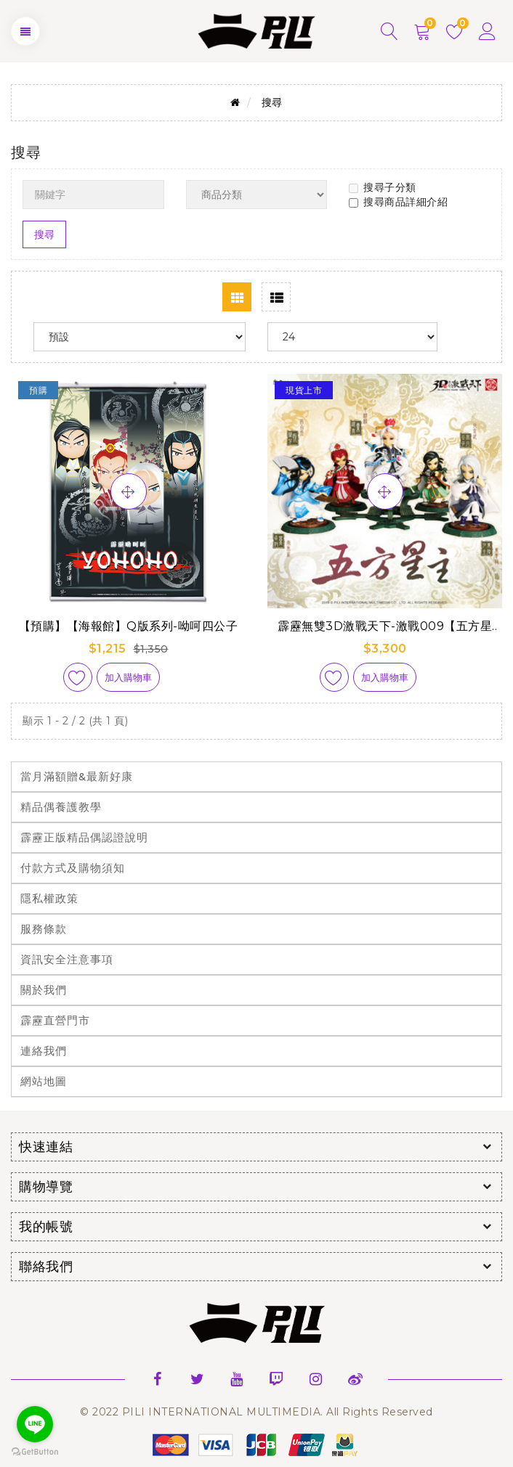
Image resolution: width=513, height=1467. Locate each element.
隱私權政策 (49, 898)
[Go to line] (35, 1424)
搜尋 (272, 102)
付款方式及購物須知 (72, 868)
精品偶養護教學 (61, 807)
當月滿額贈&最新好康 (76, 776)
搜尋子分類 (382, 187)
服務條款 (43, 929)
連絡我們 (43, 1051)
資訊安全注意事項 (66, 959)
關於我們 (43, 990)
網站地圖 (43, 1081)
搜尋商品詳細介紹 (398, 201)
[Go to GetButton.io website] (35, 1452)
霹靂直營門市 (55, 1020)
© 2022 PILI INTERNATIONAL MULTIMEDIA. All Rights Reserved (256, 1411)
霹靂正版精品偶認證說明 (84, 837)
